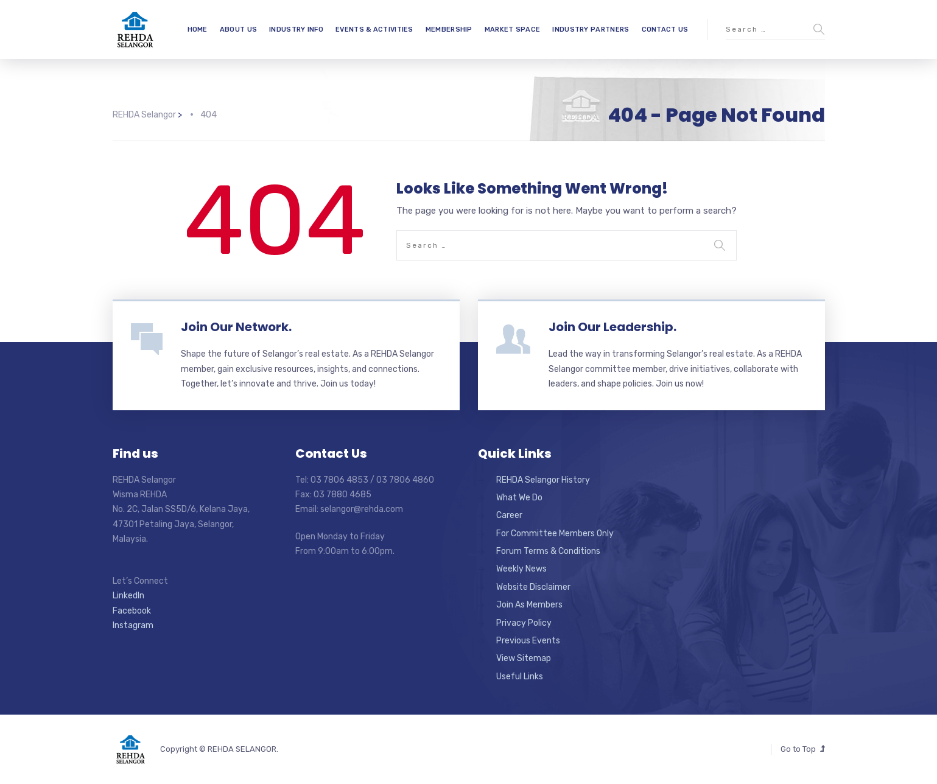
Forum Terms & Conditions (548, 551)
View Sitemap (523, 658)
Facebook (132, 611)
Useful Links (519, 676)
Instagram (133, 625)
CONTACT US (665, 29)
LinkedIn (128, 595)
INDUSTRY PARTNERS (590, 29)
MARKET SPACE (513, 29)
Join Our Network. (236, 326)
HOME (198, 29)
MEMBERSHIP (449, 29)
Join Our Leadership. (612, 326)
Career (509, 515)
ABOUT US (238, 29)
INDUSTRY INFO (296, 29)
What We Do (519, 497)
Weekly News (521, 569)
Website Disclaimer (533, 587)
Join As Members (529, 605)
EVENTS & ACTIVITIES (374, 29)
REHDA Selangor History (543, 480)
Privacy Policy (524, 623)
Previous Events (528, 640)
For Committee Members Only (555, 533)
